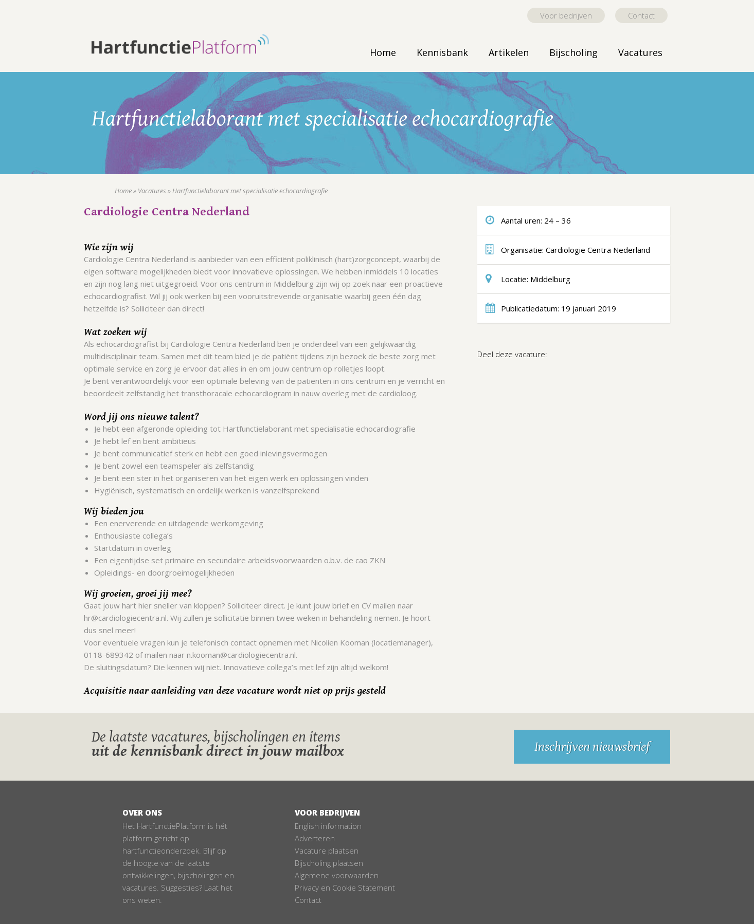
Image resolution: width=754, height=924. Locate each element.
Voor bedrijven (566, 15)
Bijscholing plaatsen (329, 863)
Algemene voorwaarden (337, 875)
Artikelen (509, 52)
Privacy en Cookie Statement (345, 887)
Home (383, 52)
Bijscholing (573, 52)
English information (328, 826)
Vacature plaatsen (326, 850)
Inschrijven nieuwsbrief (592, 746)
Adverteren (315, 838)
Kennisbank (442, 52)
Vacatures (640, 52)
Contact (641, 15)
